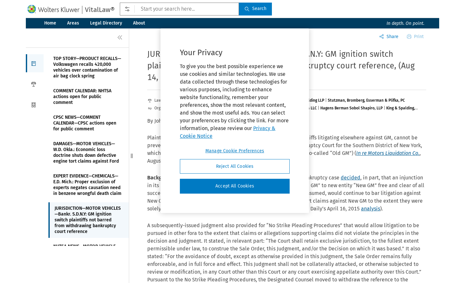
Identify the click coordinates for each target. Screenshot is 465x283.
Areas (73, 23)
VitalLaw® (100, 9)
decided (350, 178)
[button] (35, 63)
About (139, 23)
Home (50, 23)
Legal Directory (106, 23)
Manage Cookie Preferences (234, 151)
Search (255, 8)
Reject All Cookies (235, 166)
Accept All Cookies (234, 186)
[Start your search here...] (179, 9)
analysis (370, 209)
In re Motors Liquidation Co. (387, 153)
